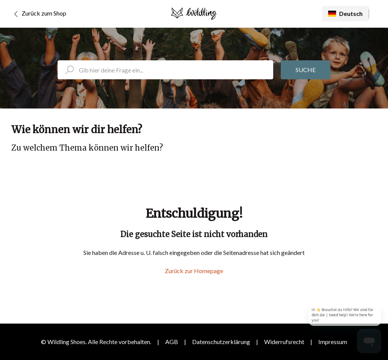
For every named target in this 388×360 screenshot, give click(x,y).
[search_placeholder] (165, 69)
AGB (171, 341)
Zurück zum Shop (38, 14)
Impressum (332, 341)
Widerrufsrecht (284, 341)
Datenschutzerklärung (221, 341)
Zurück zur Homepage (194, 270)
